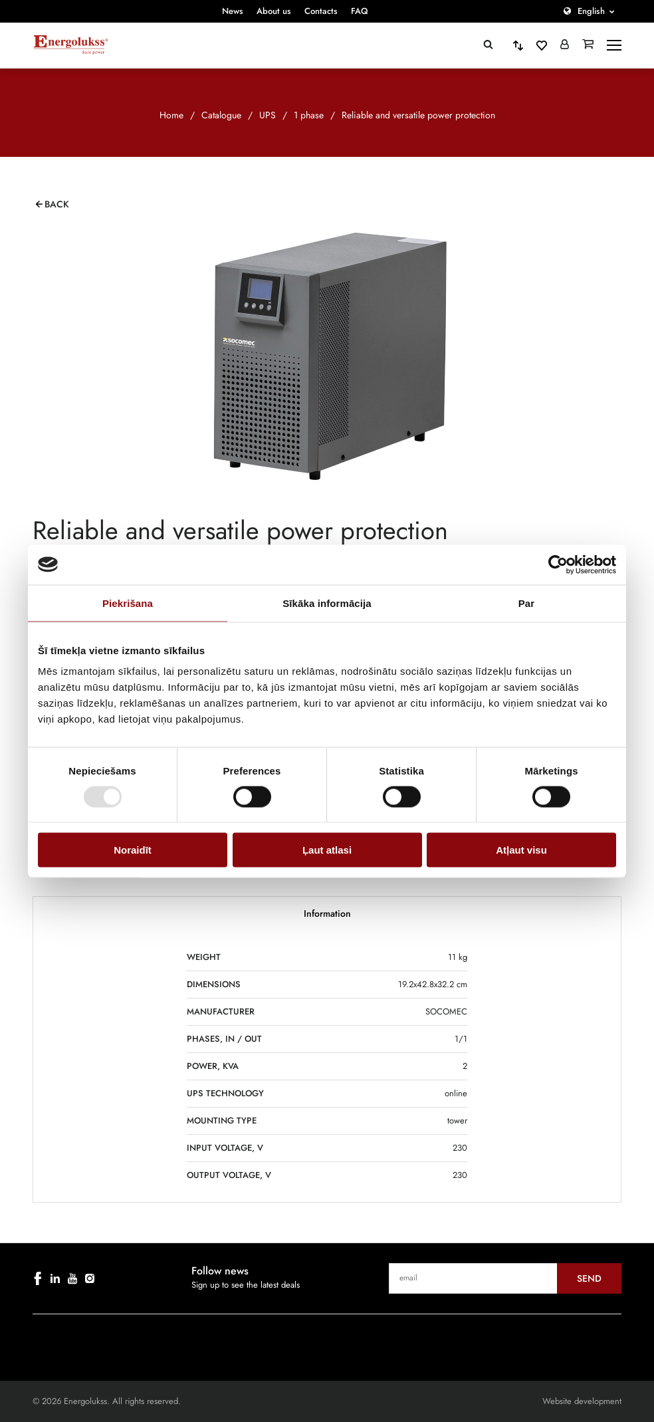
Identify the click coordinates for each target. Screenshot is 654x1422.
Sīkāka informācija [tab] (327, 602)
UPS (267, 115)
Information (327, 913)
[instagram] (89, 1278)
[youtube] (72, 1278)
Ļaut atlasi (327, 850)
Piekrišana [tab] (127, 602)
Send (589, 1278)
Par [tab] (526, 602)
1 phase (309, 115)
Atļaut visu (521, 850)
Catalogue (221, 115)
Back (57, 204)
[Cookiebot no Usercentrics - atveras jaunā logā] (558, 564)
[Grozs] (588, 45)
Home (171, 115)
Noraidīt (133, 850)
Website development (581, 1401)
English (591, 11)
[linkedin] (55, 1278)
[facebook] (38, 1278)
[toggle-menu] (614, 45)
